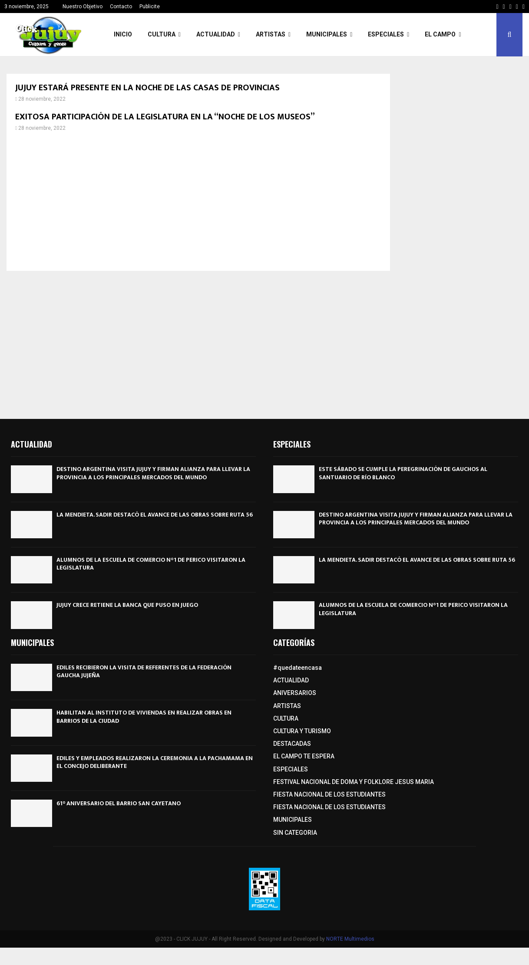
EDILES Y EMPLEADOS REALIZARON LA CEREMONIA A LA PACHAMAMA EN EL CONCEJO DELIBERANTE (154, 762)
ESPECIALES (386, 34)
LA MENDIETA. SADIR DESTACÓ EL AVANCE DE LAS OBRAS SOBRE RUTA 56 (154, 515)
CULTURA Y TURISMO (302, 731)
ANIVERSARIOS (294, 692)
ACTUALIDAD (215, 34)
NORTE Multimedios (350, 939)
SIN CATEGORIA (295, 832)
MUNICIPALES (326, 34)
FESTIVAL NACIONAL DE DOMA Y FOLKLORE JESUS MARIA (353, 781)
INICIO (123, 34)
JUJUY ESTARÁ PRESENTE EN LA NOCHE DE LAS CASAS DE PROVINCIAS (147, 87)
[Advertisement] (198, 201)
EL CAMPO (440, 34)
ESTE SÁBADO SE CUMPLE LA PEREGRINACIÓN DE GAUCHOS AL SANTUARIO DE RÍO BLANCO (403, 473)
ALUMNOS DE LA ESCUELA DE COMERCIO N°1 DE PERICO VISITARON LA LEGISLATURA (150, 564)
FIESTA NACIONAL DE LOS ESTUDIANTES (329, 794)
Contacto (121, 6)
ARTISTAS (270, 34)
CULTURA (161, 34)
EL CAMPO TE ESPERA (303, 756)
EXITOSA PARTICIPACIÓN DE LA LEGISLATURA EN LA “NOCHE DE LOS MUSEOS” (165, 116)
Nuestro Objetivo (82, 6)
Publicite (149, 6)
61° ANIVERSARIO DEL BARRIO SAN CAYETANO (118, 803)
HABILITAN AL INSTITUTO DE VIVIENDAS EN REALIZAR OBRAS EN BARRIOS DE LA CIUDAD (143, 716)
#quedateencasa (297, 667)
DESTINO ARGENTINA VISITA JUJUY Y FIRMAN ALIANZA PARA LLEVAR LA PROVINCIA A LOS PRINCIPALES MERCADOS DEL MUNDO (153, 473)
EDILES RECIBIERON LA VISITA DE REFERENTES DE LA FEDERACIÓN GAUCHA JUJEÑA (143, 671)
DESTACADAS (292, 743)
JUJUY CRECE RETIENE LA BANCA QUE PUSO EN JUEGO (127, 605)
